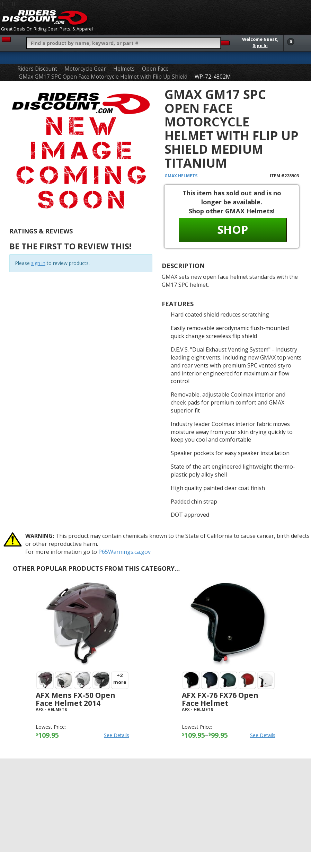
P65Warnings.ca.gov (124, 552)
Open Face (155, 68)
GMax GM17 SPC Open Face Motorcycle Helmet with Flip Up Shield (103, 76)
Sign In (260, 45)
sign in (38, 263)
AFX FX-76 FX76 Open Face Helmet (220, 699)
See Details (116, 735)
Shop (232, 229)
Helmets (124, 68)
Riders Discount (37, 68)
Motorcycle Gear (85, 68)
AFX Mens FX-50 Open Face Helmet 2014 (75, 699)
